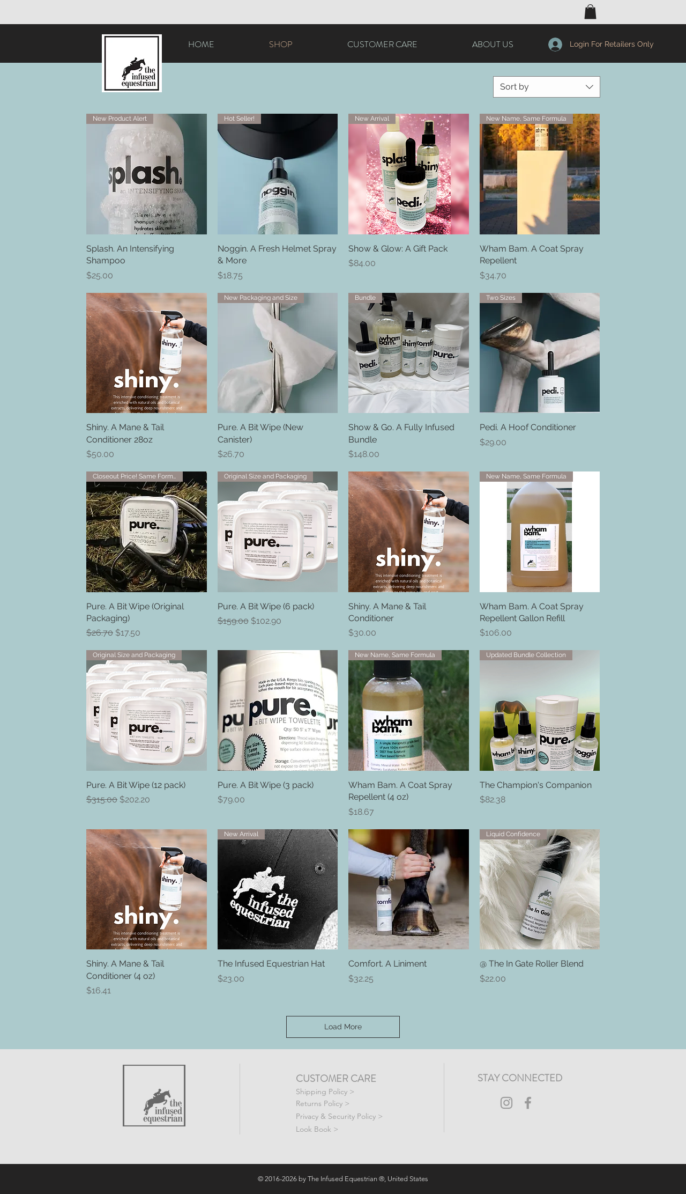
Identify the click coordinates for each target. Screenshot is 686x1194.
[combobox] (546, 87)
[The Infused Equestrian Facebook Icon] (528, 1103)
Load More (343, 1026)
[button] (590, 11)
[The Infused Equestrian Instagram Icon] (506, 1103)
